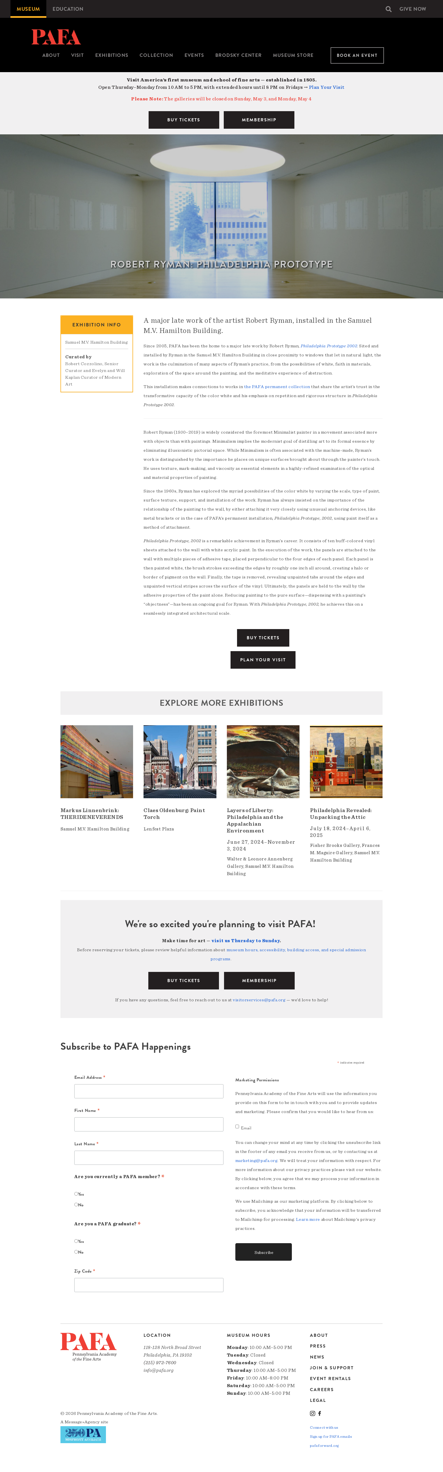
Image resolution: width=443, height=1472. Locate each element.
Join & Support (332, 1367)
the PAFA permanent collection (277, 386)
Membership (259, 980)
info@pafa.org (158, 1370)
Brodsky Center (238, 55)
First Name (87, 1111)
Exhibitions (111, 55)
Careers (322, 1389)
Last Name (86, 1144)
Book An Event (357, 55)
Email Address (90, 1078)
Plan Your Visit (327, 87)
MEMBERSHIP (259, 120)
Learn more (308, 1219)
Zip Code (85, 1272)
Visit (77, 55)
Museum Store (293, 55)
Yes (81, 1194)
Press (318, 1346)
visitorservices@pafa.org (259, 1000)
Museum (29, 9)
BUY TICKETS (183, 120)
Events (194, 55)
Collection (156, 55)
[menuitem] (29, 9)
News (317, 1356)
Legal (318, 1399)
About (51, 55)
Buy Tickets (263, 637)
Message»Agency (82, 1421)
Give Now (412, 9)
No (81, 1205)
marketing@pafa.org (256, 1160)
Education (70, 9)
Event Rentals (330, 1378)
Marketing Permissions (257, 1080)
